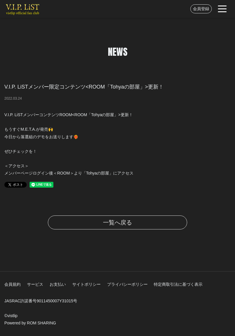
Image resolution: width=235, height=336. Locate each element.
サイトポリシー (86, 284)
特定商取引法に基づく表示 (178, 284)
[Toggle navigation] (222, 9)
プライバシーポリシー (127, 284)
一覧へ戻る (117, 222)
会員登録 (201, 8)
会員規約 (12, 284)
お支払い (58, 284)
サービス (35, 284)
